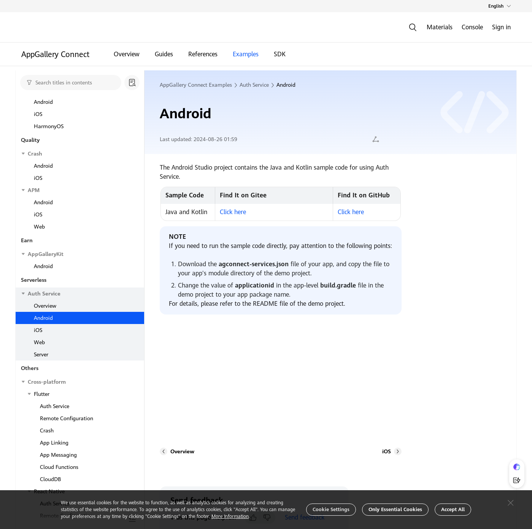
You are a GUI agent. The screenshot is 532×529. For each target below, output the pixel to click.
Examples (246, 56)
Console (472, 27)
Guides (164, 56)
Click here (233, 212)
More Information (230, 516)
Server (41, 176)
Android (43, 152)
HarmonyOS (49, 128)
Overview (127, 56)
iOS (38, 103)
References (203, 56)
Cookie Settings (331, 509)
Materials (440, 27)
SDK (280, 56)
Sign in (501, 27)
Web (39, 116)
